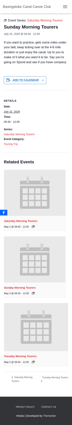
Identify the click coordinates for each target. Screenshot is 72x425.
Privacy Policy (25, 407)
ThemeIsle (49, 415)
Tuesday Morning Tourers (20, 356)
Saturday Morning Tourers (19, 134)
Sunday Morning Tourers (20, 287)
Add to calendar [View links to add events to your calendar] (26, 80)
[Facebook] (3, 212)
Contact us (48, 407)
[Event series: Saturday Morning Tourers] (33, 226)
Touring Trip (11, 144)
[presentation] (34, 193)
